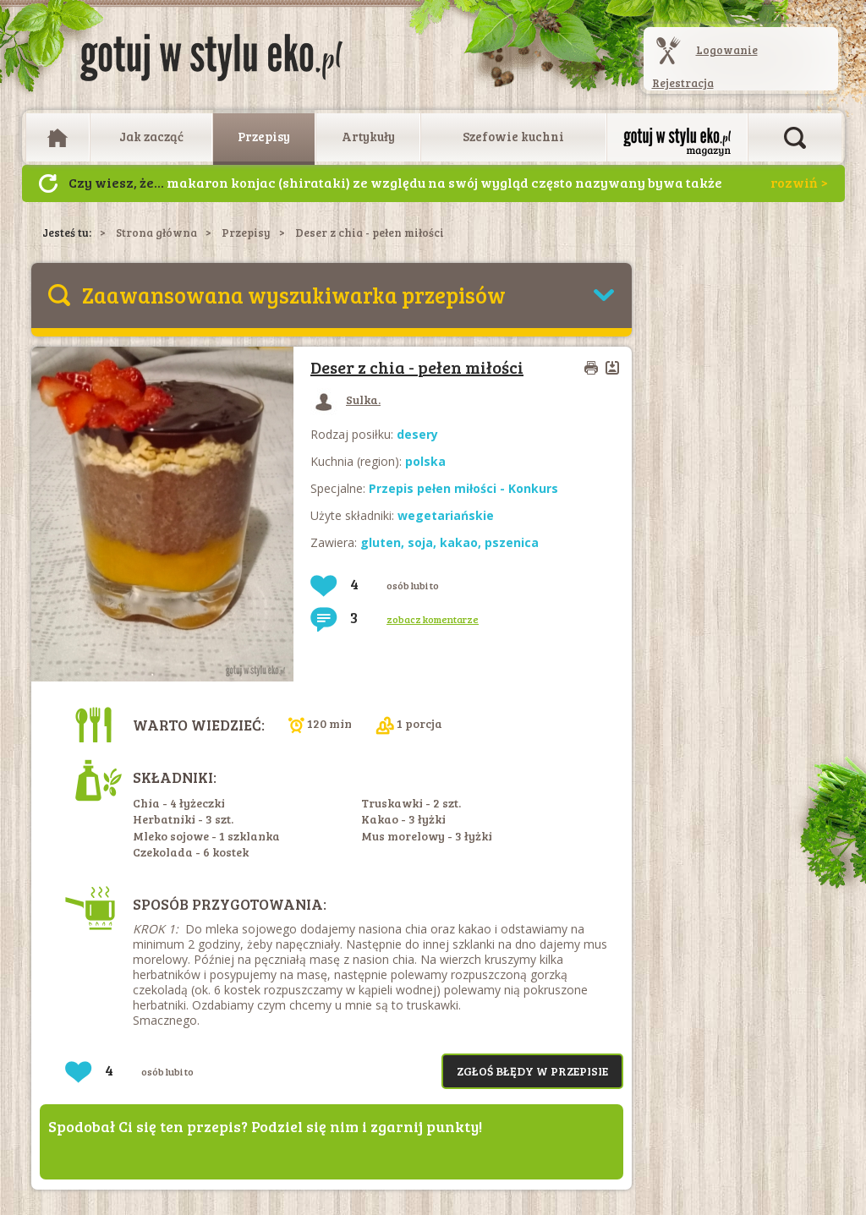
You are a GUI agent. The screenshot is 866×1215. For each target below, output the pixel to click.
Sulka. (345, 399)
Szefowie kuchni (513, 136)
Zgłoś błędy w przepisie (532, 1071)
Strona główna (156, 232)
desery (417, 434)
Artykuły (368, 136)
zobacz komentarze (432, 619)
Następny (48, 183)
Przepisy (264, 136)
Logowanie (727, 49)
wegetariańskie (445, 515)
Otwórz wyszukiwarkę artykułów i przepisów (795, 138)
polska (425, 461)
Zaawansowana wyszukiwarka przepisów (294, 294)
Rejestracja (683, 82)
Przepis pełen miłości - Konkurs (463, 488)
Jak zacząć (151, 136)
